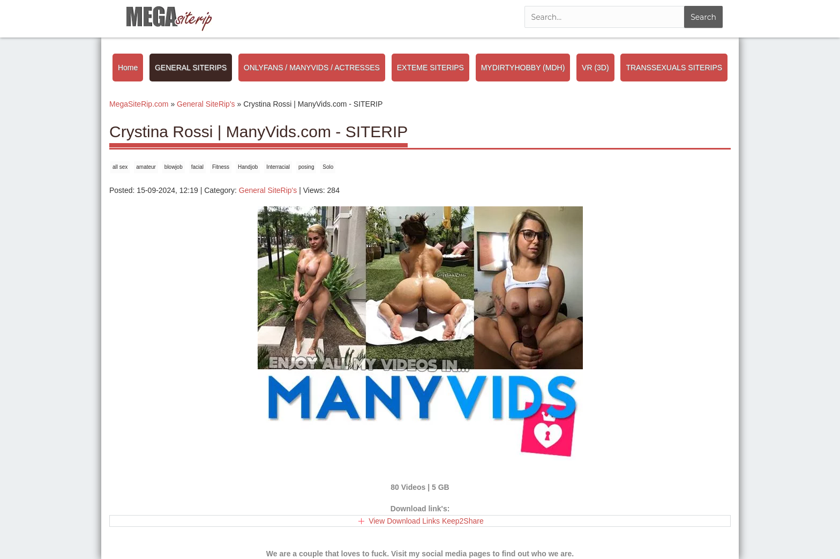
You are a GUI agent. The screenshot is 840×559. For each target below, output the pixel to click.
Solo (327, 167)
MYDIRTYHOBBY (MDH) (523, 67)
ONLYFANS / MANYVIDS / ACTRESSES (312, 67)
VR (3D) (595, 67)
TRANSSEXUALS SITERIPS (674, 67)
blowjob (173, 167)
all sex (120, 167)
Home (128, 67)
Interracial (278, 167)
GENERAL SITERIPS (191, 67)
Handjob (248, 167)
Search (703, 17)
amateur (146, 167)
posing (306, 167)
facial (197, 167)
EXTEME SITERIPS (430, 67)
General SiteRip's (268, 190)
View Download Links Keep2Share (426, 521)
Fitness (220, 167)
